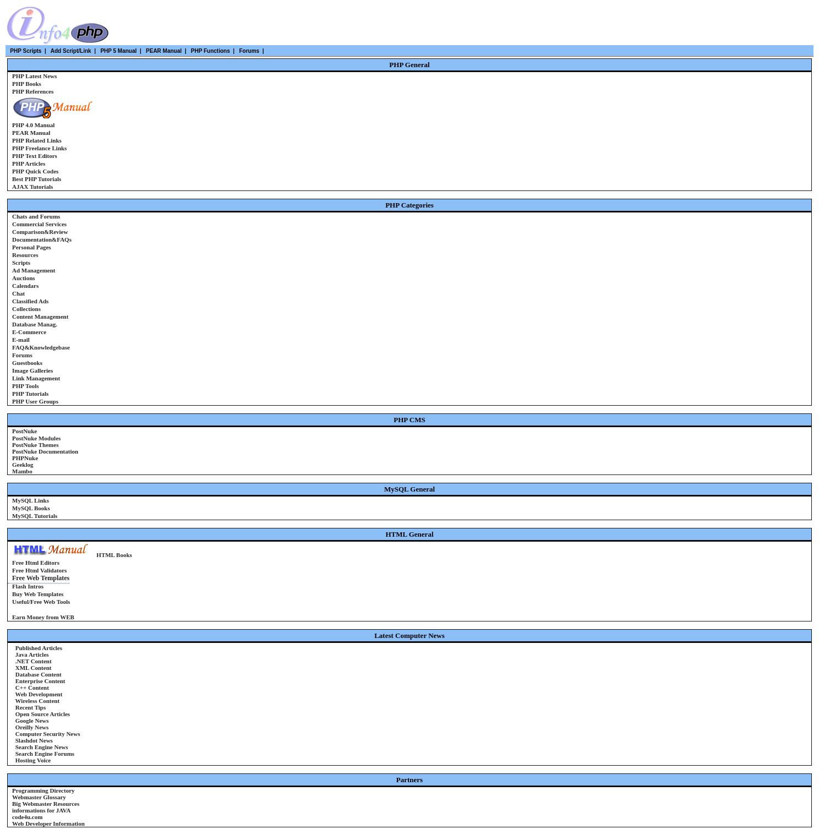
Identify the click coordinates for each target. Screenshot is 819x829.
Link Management (36, 378)
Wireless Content (36, 700)
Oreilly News (31, 727)
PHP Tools (25, 386)
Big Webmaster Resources (45, 803)
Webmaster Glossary (39, 797)
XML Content (32, 667)
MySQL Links (30, 500)
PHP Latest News (34, 76)
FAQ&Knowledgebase (41, 347)
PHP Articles (28, 163)
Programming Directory (43, 790)
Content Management (40, 316)
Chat (18, 293)
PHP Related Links (37, 140)
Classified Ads (30, 301)
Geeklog (23, 464)
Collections (26, 309)
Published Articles (38, 648)
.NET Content (33, 661)
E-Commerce (29, 332)
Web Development (38, 694)
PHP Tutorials (30, 393)
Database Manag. (34, 324)
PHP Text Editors (34, 155)
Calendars (25, 285)
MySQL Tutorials (34, 515)
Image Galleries (32, 370)
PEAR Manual (31, 132)
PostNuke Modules (36, 438)
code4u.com (27, 817)
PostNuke (24, 431)
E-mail (21, 339)
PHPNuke (25, 458)
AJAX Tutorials (32, 186)
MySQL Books (31, 508)
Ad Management (34, 270)
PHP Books (26, 83)
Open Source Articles (42, 714)
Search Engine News (41, 747)
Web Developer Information (48, 823)
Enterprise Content (39, 681)
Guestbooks (27, 362)
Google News (31, 720)
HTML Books (114, 555)
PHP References (32, 91)
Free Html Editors (35, 562)
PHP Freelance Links (39, 148)
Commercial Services (39, 224)
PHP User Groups (35, 401)
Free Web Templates (40, 578)
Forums (22, 355)
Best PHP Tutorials (36, 179)
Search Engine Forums (44, 753)
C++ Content (31, 687)
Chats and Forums (36, 216)
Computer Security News (47, 733)
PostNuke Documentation (45, 451)
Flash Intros (28, 586)
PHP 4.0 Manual (33, 125)
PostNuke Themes (35, 444)
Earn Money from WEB (43, 617)
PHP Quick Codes (35, 171)
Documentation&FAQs (42, 239)
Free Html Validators (39, 570)
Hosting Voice (32, 760)
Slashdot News (33, 740)
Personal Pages (31, 247)
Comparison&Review (40, 231)
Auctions (23, 278)
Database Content (38, 674)
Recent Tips (30, 707)
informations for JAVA (41, 810)
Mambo (22, 471)
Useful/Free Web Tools (41, 601)
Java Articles (31, 654)
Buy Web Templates (37, 594)
